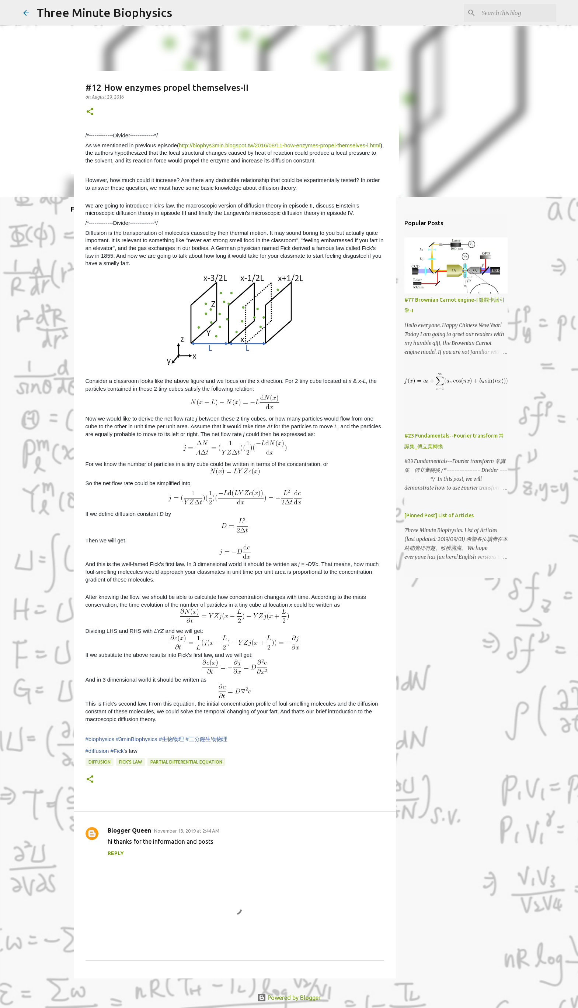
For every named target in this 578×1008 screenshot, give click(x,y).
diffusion (99, 762)
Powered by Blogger (289, 997)
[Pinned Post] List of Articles (439, 515)
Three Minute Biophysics (104, 12)
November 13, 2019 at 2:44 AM (186, 830)
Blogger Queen (129, 830)
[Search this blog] (517, 13)
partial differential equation (186, 762)
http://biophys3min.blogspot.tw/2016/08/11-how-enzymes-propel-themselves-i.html (279, 145)
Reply (116, 853)
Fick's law (130, 762)
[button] (90, 112)
